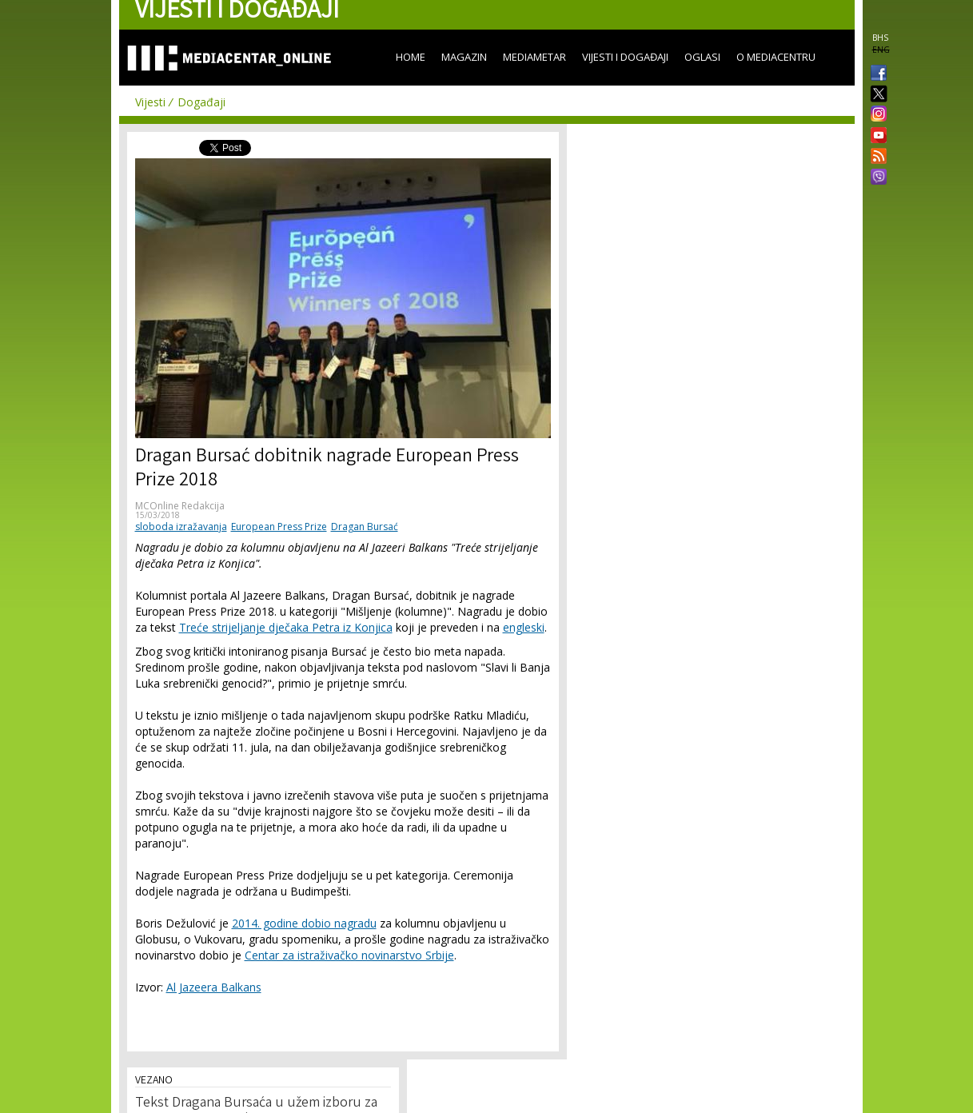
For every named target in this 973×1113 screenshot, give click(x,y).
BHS (880, 37)
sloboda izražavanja (181, 526)
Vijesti (150, 102)
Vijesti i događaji (625, 57)
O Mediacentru (775, 57)
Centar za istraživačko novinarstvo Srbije (349, 955)
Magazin (464, 57)
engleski (523, 627)
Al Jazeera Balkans (213, 987)
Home (410, 57)
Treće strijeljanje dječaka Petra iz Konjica (286, 627)
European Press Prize (279, 526)
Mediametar (534, 57)
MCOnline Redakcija (180, 506)
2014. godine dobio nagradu (304, 923)
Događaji (201, 102)
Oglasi (702, 57)
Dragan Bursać (364, 526)
